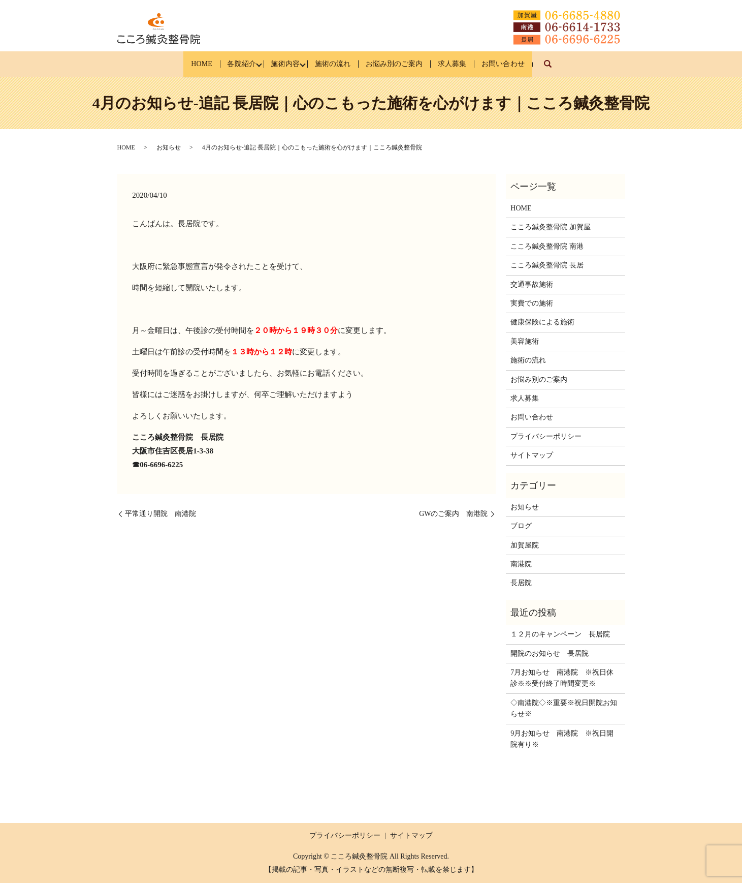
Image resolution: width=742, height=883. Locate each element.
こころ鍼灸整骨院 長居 (547, 265)
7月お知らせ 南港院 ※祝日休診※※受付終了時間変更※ (562, 677)
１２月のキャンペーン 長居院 (560, 634)
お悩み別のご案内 (402, 64)
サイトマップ (531, 455)
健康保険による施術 (542, 322)
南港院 (521, 564)
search (582, 69)
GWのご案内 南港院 (453, 513)
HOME (176, 64)
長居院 (521, 583)
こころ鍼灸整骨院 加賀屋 (550, 227)
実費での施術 (531, 303)
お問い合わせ (528, 64)
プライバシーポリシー (546, 436)
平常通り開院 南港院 (160, 513)
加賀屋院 (524, 545)
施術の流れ (331, 64)
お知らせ (168, 147)
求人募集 (469, 64)
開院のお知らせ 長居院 (549, 653)
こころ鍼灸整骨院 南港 (547, 246)
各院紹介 (224, 64)
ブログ (521, 526)
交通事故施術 (531, 284)
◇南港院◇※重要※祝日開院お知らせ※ (563, 708)
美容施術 (524, 341)
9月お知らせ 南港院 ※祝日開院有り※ (562, 738)
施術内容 (276, 64)
